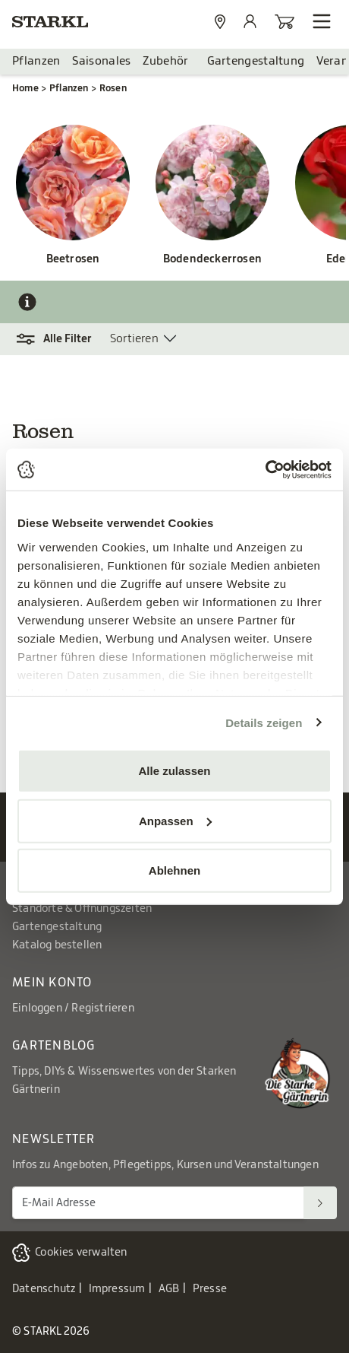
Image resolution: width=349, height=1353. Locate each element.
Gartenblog (54, 1046)
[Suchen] (320, 1202)
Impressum (117, 1289)
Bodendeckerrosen (212, 259)
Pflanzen (36, 61)
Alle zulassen (174, 770)
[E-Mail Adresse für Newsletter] (158, 1202)
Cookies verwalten (81, 1253)
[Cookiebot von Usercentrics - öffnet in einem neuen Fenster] (265, 469)
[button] (61, 339)
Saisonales (101, 61)
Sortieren (134, 338)
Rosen (113, 88)
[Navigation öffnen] (322, 21)
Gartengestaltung (256, 61)
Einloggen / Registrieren (73, 1008)
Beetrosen (73, 259)
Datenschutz (43, 1289)
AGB (169, 1289)
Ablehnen (174, 870)
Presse (210, 1289)
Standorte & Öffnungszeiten (82, 909)
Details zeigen (263, 722)
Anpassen (175, 820)
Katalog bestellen (57, 945)
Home (25, 88)
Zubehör (165, 61)
